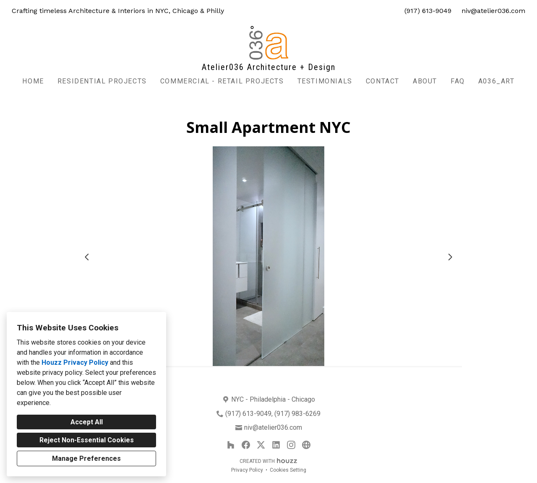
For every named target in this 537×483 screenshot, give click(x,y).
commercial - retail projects (222, 81)
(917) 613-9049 (427, 11)
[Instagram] (291, 445)
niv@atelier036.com (493, 11)
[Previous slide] (87, 257)
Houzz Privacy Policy (75, 362)
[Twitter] (261, 445)
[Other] (306, 445)
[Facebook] (246, 445)
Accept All (86, 422)
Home (33, 81)
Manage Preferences (86, 458)
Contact (382, 81)
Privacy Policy (247, 470)
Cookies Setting (288, 470)
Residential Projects (102, 81)
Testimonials (324, 81)
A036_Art (496, 81)
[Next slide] (450, 257)
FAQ (458, 81)
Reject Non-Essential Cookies (86, 440)
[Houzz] (230, 445)
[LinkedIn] (276, 445)
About (425, 81)
